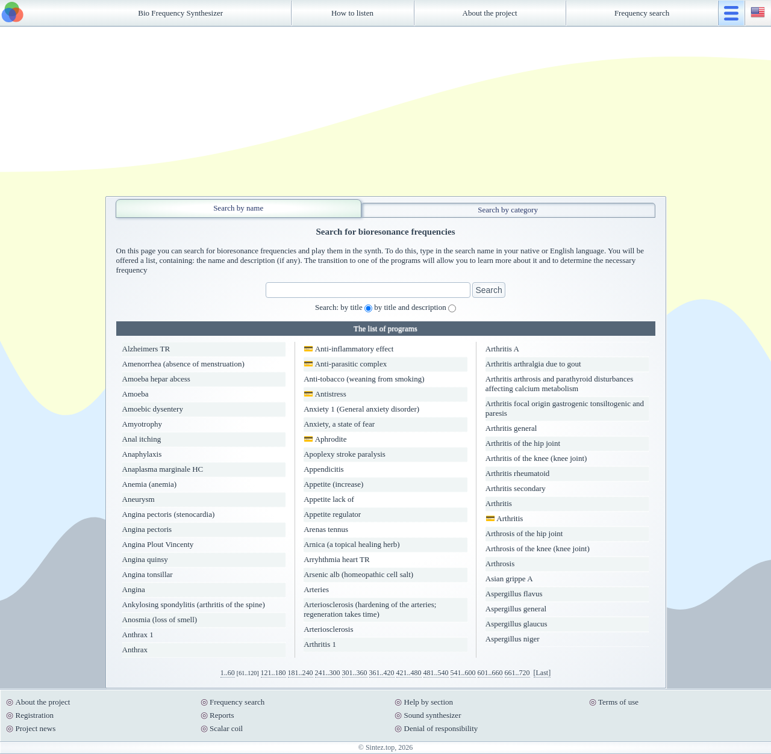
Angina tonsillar (147, 574)
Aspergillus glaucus (516, 623)
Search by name (238, 207)
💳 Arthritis (504, 518)
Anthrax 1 (138, 634)
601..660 (490, 673)
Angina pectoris (147, 529)
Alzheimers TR (146, 348)
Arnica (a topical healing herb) (352, 544)
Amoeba (135, 393)
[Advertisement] (385, 111)
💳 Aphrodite (325, 438)
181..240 (300, 673)
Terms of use (618, 701)
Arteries (316, 589)
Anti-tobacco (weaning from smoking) (364, 378)
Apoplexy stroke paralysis (345, 454)
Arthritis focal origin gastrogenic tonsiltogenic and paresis (564, 408)
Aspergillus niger (512, 638)
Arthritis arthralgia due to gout (533, 363)
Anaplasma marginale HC (163, 469)
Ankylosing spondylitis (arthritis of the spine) (193, 604)
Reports (222, 715)
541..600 (463, 673)
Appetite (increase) (333, 484)
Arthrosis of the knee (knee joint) (537, 548)
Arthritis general (511, 428)
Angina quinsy (145, 559)
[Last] (542, 673)
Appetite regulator (332, 514)
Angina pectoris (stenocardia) (168, 514)
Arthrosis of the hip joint (524, 533)
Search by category (508, 209)
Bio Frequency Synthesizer (180, 12)
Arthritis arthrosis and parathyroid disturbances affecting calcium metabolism (559, 383)
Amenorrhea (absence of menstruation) (183, 363)
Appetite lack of (329, 499)
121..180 (273, 673)
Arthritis (498, 503)
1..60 (227, 673)
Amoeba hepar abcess (156, 378)
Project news (36, 728)
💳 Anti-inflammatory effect (348, 348)
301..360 (354, 673)
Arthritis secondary (515, 488)
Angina (133, 589)
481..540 (436, 673)
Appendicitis (323, 469)
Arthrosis (499, 563)
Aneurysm (138, 499)
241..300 (327, 673)
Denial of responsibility (441, 728)
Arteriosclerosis (328, 629)
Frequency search (641, 12)
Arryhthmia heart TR (337, 559)
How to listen (352, 12)
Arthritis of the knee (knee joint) (536, 458)
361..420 (382, 673)
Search (488, 290)
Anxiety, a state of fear (339, 423)
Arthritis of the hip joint (522, 443)
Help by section (429, 701)
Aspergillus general (515, 608)
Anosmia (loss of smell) (160, 619)
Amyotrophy (142, 423)
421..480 (409, 673)
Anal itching (141, 438)
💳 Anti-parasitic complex (345, 363)
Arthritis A (502, 348)
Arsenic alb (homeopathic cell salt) (358, 574)
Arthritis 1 (320, 644)
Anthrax (135, 649)
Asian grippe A (509, 578)
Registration (35, 715)
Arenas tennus (326, 529)
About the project (490, 12)
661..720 (517, 673)
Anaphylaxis (142, 454)
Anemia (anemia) (149, 484)
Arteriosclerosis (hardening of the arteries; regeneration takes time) (370, 609)
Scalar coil (226, 728)
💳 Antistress (325, 393)
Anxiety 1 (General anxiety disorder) (361, 408)
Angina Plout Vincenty (158, 544)
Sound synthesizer (432, 715)
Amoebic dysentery (152, 408)
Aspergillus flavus (514, 593)
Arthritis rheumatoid (517, 473)
